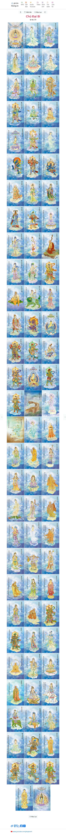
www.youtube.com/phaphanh (21, 832)
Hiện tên (28, 12)
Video (38, 3)
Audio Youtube (32, 5)
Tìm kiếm (48, 5)
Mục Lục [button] (38, 12)
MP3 (22, 3)
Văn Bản (26, 5)
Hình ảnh (43, 5)
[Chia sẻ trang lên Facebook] (21, 827)
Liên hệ (53, 5)
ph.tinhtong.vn (14, 4)
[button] (1, 417)
